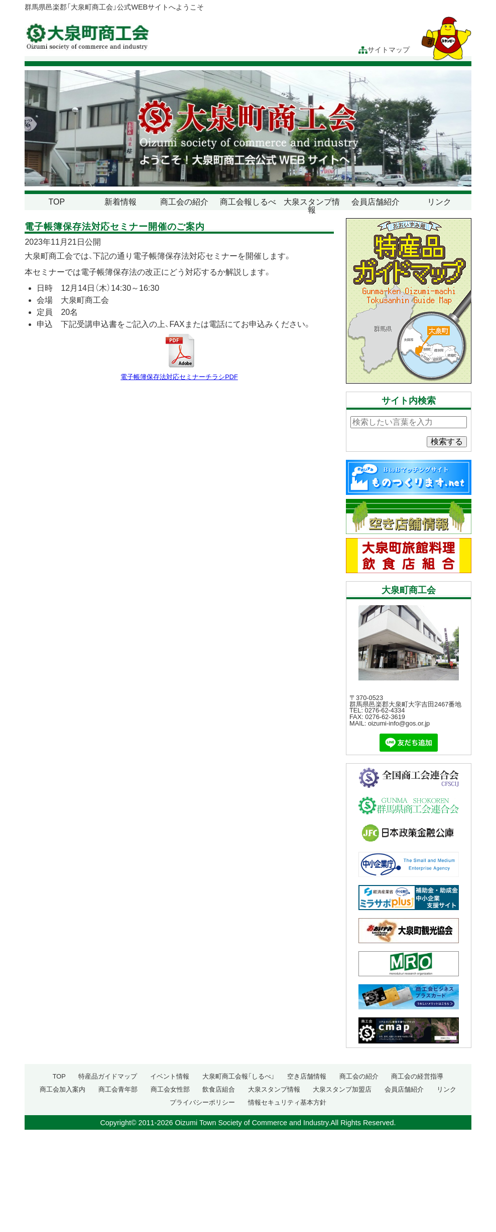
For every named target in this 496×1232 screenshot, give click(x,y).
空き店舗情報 (306, 1076)
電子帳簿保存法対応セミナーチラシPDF (179, 377)
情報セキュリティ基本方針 (287, 1102)
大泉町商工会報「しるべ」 (238, 1076)
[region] (248, 128)
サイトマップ (384, 50)
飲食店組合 (218, 1089)
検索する (447, 441)
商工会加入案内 (62, 1089)
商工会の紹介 (184, 202)
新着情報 (120, 202)
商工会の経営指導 (417, 1076)
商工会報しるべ (248, 202)
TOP (57, 202)
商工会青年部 (118, 1089)
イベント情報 (169, 1076)
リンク (439, 202)
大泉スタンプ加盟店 (342, 1089)
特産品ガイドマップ (107, 1076)
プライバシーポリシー (202, 1102)
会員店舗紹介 (375, 202)
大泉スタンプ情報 (312, 206)
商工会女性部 (170, 1089)
